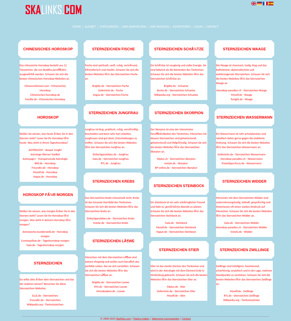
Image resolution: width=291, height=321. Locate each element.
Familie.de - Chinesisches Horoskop (45, 99)
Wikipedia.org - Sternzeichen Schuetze (176, 95)
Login (198, 26)
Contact (212, 26)
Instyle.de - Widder (241, 232)
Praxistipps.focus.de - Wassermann (241, 163)
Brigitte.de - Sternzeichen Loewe (110, 282)
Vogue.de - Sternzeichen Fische (110, 95)
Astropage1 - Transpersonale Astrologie (45, 159)
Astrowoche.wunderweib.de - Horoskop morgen (45, 234)
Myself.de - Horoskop (45, 172)
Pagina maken (141, 318)
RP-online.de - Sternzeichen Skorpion (176, 167)
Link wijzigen (159, 26)
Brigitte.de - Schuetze (176, 86)
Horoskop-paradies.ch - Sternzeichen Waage (241, 90)
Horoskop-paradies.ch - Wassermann (241, 159)
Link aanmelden (134, 26)
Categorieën (109, 26)
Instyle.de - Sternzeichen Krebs (110, 223)
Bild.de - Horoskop (45, 163)
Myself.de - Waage (241, 95)
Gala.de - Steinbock (176, 223)
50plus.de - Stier (176, 286)
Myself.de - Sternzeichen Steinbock (176, 227)
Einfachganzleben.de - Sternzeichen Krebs (110, 218)
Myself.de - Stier (176, 295)
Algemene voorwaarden (165, 318)
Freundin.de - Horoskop (45, 167)
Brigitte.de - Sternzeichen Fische (110, 86)
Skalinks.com (123, 318)
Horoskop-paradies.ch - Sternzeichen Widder (241, 227)
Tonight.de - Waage (242, 99)
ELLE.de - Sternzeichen (45, 295)
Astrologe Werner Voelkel (45, 154)
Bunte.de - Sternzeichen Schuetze (176, 90)
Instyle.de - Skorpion (176, 163)
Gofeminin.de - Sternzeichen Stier (176, 291)
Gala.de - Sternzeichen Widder (241, 223)
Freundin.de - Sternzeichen (45, 300)
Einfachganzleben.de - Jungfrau (110, 154)
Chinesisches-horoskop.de (45, 95)
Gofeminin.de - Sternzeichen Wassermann (241, 154)
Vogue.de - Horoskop (45, 176)
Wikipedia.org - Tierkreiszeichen (45, 304)
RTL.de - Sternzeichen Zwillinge (241, 295)
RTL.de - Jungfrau (110, 163)
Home (77, 26)
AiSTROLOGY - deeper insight (45, 150)
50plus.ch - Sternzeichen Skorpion (176, 159)
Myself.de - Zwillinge (241, 291)
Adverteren (181, 26)
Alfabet (90, 26)
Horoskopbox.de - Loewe (110, 291)
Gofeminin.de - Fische (110, 90)
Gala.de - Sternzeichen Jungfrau (111, 159)
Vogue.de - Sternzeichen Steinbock (176, 232)
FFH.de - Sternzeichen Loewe (110, 286)
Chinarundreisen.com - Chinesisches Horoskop (45, 88)
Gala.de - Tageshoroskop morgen (45, 245)
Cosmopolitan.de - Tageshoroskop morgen (45, 240)
